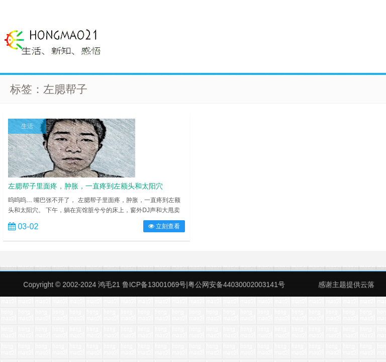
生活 (27, 126)
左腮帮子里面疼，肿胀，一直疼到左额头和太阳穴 (85, 186)
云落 (367, 285)
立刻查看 (164, 226)
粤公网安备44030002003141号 (236, 285)
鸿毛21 (109, 285)
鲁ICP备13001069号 (154, 285)
